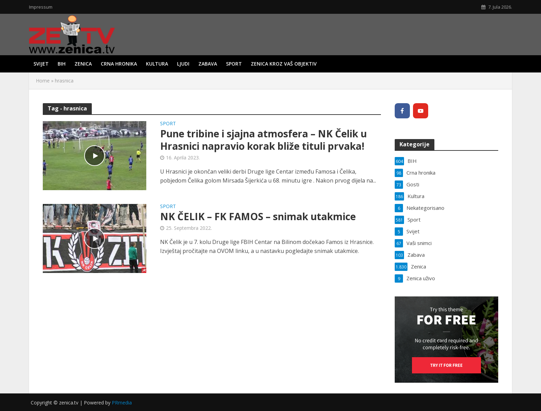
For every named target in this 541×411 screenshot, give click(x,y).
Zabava (207, 63)
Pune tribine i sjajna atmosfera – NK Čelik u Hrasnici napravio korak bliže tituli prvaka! (263, 139)
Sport (234, 63)
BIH (62, 63)
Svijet (41, 63)
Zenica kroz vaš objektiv (284, 63)
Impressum (40, 7)
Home (43, 80)
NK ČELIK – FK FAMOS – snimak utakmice (258, 216)
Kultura (157, 63)
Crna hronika (119, 63)
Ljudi (183, 63)
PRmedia (122, 402)
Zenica (83, 63)
